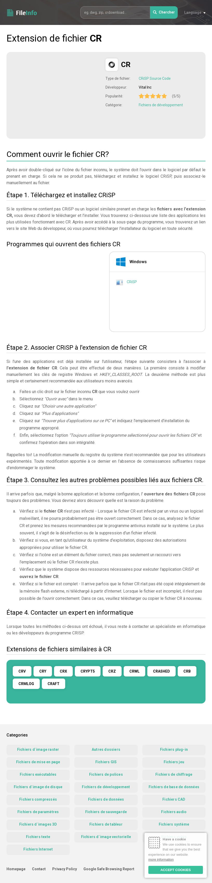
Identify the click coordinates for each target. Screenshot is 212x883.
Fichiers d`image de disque (38, 787)
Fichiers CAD (173, 799)
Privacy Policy (64, 869)
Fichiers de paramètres (38, 812)
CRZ (112, 671)
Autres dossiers (106, 749)
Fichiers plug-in (174, 749)
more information (161, 859)
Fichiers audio (174, 812)
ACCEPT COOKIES (175, 870)
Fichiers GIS (106, 762)
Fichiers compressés (38, 799)
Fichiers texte (38, 837)
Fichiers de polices (106, 774)
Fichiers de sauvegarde (106, 812)
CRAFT (53, 684)
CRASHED (161, 671)
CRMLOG (26, 684)
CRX (63, 671)
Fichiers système (174, 824)
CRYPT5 (88, 671)
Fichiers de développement (161, 105)
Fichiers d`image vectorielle (106, 837)
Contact (39, 869)
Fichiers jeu (174, 762)
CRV (22, 671)
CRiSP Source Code (155, 78)
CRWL (134, 671)
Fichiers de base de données (174, 787)
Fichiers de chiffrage (173, 774)
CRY (42, 671)
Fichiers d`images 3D (38, 824)
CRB (187, 671)
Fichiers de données (106, 799)
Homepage (15, 869)
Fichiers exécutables (38, 774)
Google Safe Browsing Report (108, 869)
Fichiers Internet (37, 849)
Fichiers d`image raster (38, 749)
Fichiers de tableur (106, 824)
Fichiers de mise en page (38, 762)
